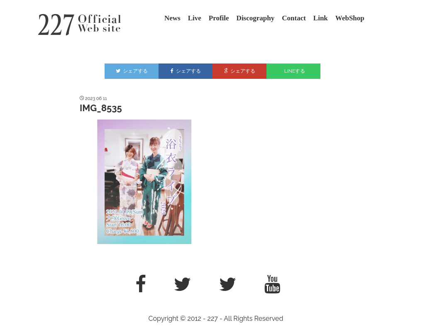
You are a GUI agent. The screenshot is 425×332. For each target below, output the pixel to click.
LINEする (294, 71)
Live (194, 18)
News (172, 18)
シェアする (132, 71)
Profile (219, 18)
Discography (256, 18)
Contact (294, 18)
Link (320, 18)
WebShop (349, 18)
